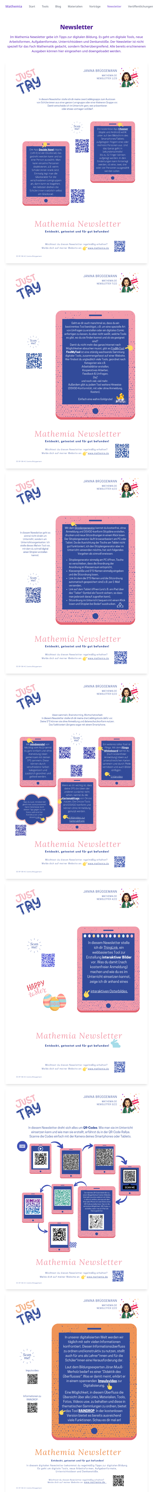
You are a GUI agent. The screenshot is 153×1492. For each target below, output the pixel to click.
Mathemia (13, 6)
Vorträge (95, 6)
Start (32, 6)
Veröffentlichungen (140, 6)
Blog (58, 6)
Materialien (75, 6)
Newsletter (114, 6)
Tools (45, 6)
